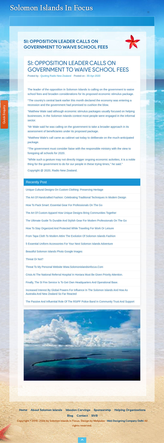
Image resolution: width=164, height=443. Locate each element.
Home (22, 410)
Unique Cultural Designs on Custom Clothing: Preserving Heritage (64, 189)
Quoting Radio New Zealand (56, 75)
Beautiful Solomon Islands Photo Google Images (54, 251)
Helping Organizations (130, 410)
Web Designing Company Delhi (125, 420)
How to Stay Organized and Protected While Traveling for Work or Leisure (70, 228)
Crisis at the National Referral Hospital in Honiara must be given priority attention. (74, 274)
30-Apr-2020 (93, 75)
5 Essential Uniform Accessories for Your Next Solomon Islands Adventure (69, 243)
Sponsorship (102, 410)
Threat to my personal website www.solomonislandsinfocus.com (64, 266)
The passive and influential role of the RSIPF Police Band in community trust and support (80, 301)
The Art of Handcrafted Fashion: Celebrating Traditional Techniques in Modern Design (76, 197)
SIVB (94, 415)
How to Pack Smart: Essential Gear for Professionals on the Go (64, 205)
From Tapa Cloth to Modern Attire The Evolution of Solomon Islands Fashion (71, 236)
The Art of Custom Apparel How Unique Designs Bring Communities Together (71, 212)
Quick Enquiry (4, 114)
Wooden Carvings (77, 410)
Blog (69, 415)
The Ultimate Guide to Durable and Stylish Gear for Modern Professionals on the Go (76, 220)
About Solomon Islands (46, 410)
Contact (82, 415)
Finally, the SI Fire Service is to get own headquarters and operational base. (72, 282)
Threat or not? (34, 259)
